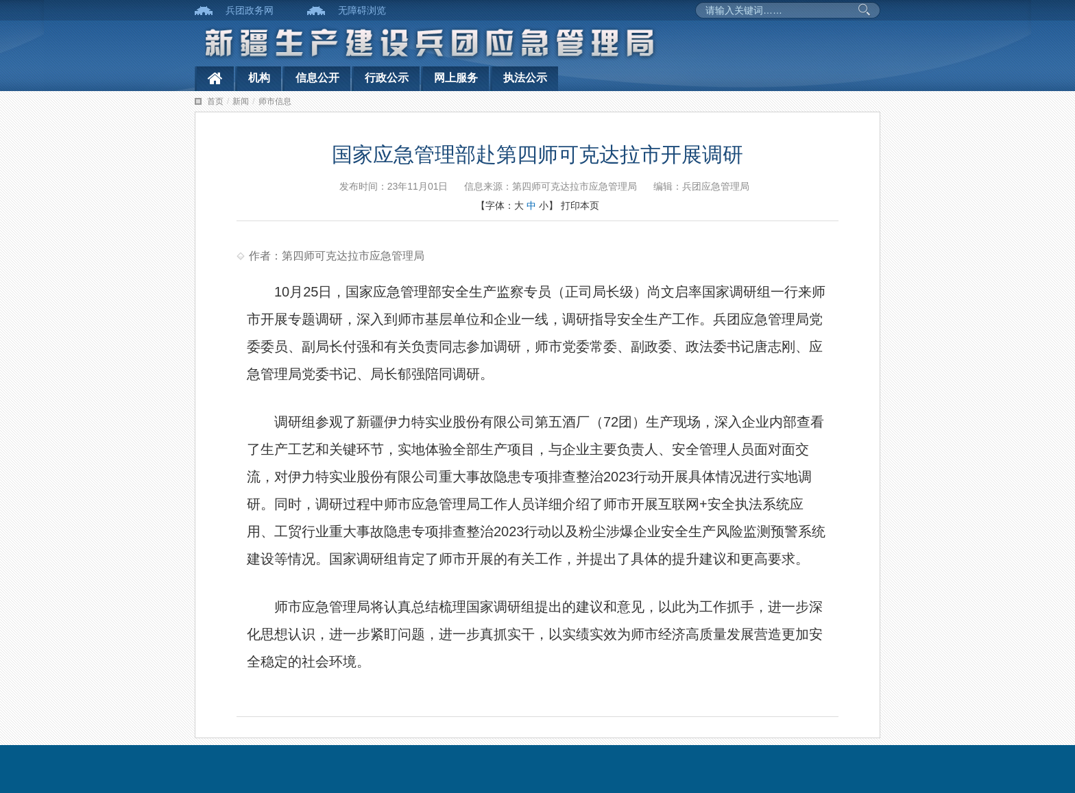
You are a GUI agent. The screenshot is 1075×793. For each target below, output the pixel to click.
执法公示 (525, 78)
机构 (259, 78)
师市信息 (274, 101)
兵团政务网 (250, 10)
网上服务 (456, 78)
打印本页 (580, 205)
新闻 (240, 101)
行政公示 (387, 78)
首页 (215, 101)
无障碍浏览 (362, 10)
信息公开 (317, 78)
